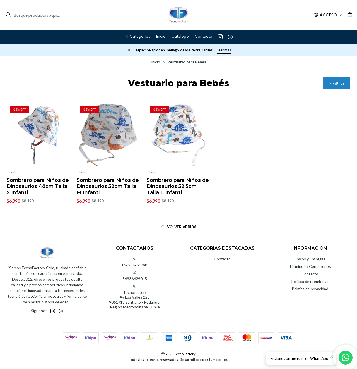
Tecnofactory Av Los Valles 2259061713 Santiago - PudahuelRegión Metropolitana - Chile (134, 297)
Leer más (224, 50)
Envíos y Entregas (310, 258)
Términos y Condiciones (310, 266)
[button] (137, 37)
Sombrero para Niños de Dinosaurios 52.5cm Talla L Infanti (178, 186)
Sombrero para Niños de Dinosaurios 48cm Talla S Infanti (38, 186)
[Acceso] (328, 14)
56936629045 (134, 276)
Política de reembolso (310, 281)
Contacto (222, 258)
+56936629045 (134, 262)
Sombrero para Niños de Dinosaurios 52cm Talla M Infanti (108, 186)
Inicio (155, 62)
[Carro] (350, 14)
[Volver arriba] (178, 227)
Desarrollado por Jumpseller (203, 359)
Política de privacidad (310, 288)
